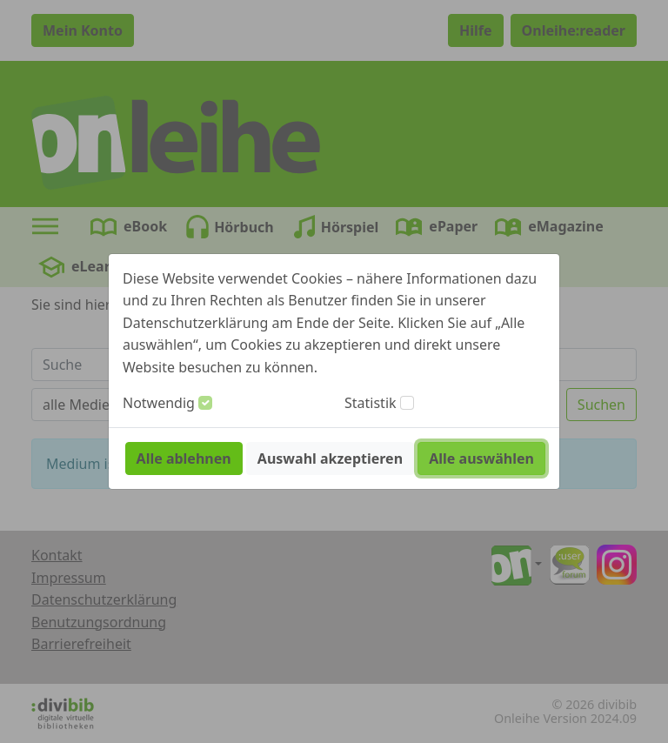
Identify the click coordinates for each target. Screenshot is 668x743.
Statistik (370, 402)
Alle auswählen (481, 458)
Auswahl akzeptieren (330, 458)
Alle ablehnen (184, 458)
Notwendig (159, 402)
